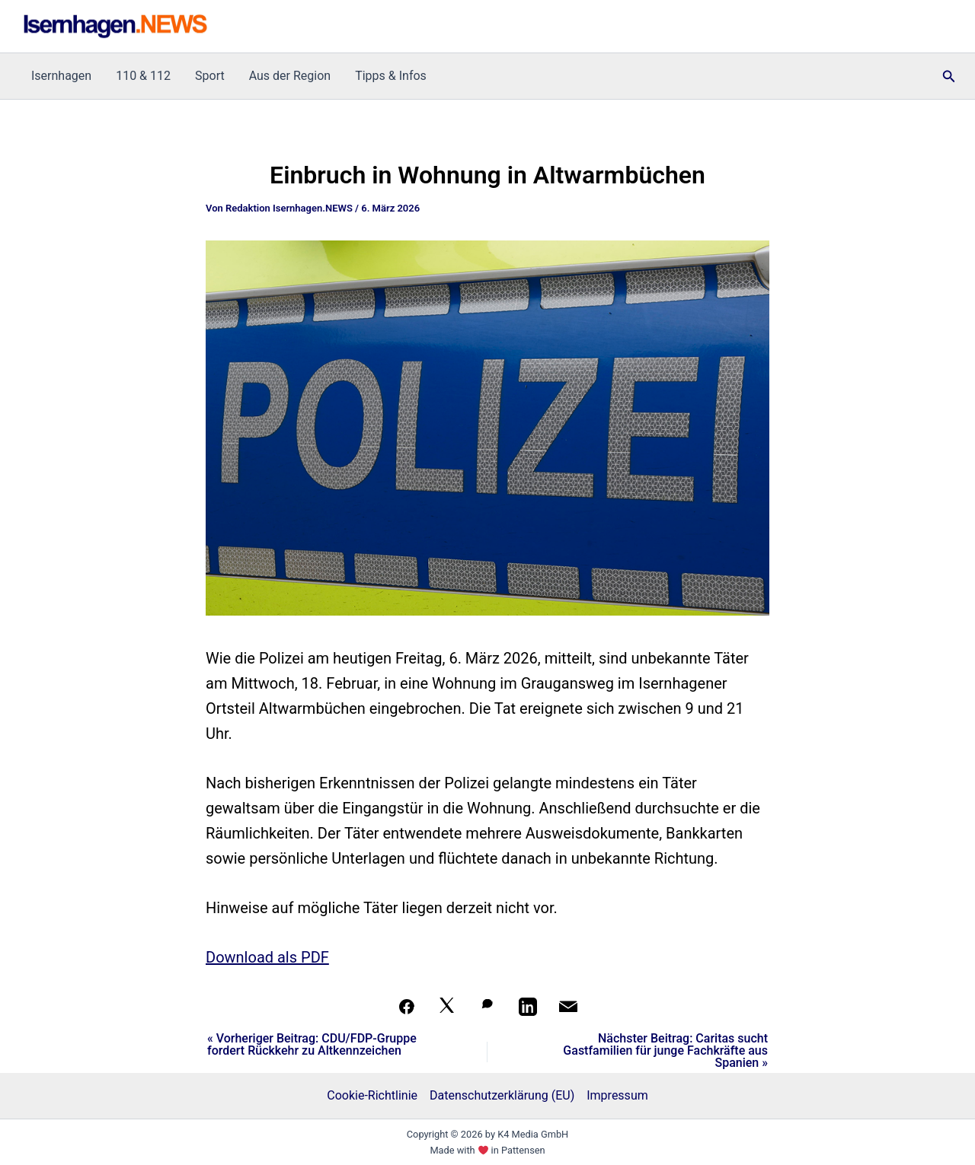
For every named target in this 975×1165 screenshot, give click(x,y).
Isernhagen (61, 75)
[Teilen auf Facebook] (407, 1007)
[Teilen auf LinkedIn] (528, 1007)
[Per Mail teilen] (568, 1007)
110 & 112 (143, 75)
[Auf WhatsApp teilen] (487, 1007)
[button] (949, 76)
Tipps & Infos (391, 75)
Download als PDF (267, 957)
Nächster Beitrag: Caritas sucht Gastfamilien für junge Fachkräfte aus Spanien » (665, 1051)
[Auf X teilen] (447, 1007)
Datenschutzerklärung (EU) (502, 1095)
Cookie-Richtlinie (372, 1095)
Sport (210, 75)
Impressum (617, 1095)
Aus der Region (290, 75)
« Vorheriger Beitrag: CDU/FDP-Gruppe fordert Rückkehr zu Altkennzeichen (312, 1045)
